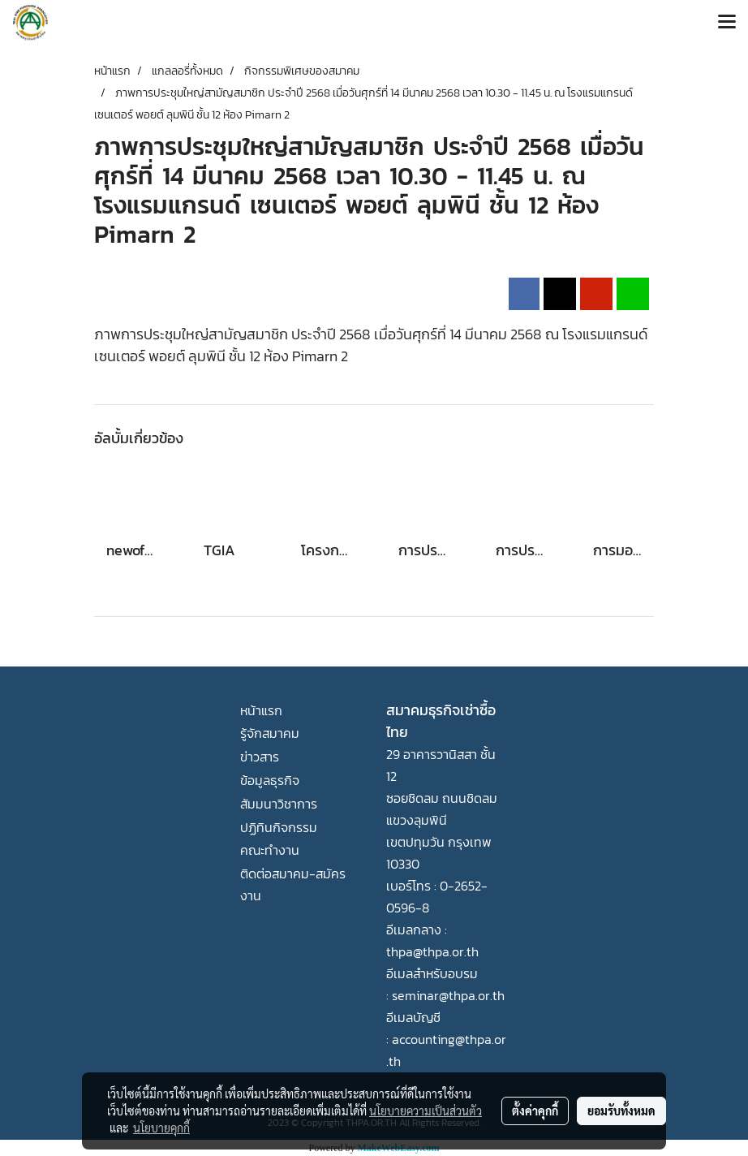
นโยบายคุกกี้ (161, 1127)
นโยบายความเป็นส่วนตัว (425, 1110)
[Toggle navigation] (727, 23)
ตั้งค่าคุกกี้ (535, 1110)
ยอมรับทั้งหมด (621, 1110)
